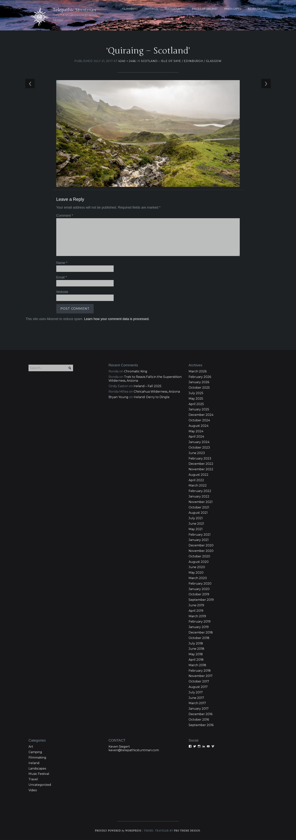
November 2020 (201, 551)
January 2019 (199, 627)
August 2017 (198, 687)
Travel (33, 779)
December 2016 (200, 714)
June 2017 (196, 698)
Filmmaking (37, 758)
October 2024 (199, 420)
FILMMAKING (130, 8)
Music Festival (39, 774)
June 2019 (196, 605)
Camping (35, 752)
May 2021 (196, 529)
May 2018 (196, 654)
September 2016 (201, 725)
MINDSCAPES (232, 8)
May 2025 (196, 399)
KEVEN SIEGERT (257, 8)
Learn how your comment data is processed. (116, 319)
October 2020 (199, 556)
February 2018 (200, 671)
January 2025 (199, 409)
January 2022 (199, 497)
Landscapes (37, 768)
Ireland (34, 763)
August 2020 (199, 562)
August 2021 (198, 513)
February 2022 (200, 491)
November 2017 (201, 676)
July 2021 (196, 518)
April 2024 (196, 437)
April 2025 (196, 404)
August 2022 (198, 475)
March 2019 (197, 616)
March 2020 (198, 578)
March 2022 (198, 486)
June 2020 (197, 567)
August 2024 (198, 426)
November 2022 (201, 469)
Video (33, 790)
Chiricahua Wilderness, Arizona (157, 392)
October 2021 (199, 508)
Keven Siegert (119, 747)
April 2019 (196, 611)
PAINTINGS (151, 8)
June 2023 (197, 453)
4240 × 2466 (127, 61)
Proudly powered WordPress (118, 830)
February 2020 (200, 584)
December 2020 (201, 546)
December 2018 (201, 633)
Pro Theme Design (187, 830)
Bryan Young (118, 397)
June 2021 (196, 524)
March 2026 (198, 372)
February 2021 (199, 535)
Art (31, 747)
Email (61, 277)
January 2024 (199, 442)
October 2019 (199, 594)
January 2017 (199, 709)
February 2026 (200, 377)
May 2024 (196, 431)
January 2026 (199, 382)
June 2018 (196, 649)
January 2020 (199, 589)
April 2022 (196, 480)
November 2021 (201, 502)
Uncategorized (40, 785)
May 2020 (196, 573)
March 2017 (197, 703)
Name (61, 263)
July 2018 (196, 643)
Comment (64, 216)
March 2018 (197, 665)
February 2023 (200, 458)
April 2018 (196, 660)
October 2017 (199, 682)
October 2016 (199, 720)
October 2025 (199, 388)
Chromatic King (135, 372)
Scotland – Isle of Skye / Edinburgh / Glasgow (181, 61)
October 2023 (199, 448)
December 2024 (201, 415)
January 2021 (199, 540)
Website (62, 292)
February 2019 (199, 622)
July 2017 (196, 693)
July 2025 (196, 393)
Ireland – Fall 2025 (147, 386)
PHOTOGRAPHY (175, 8)
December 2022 (201, 464)
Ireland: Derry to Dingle (152, 397)
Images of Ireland (204, 8)
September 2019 (201, 600)
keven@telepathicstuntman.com (134, 750)
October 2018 (199, 638)
